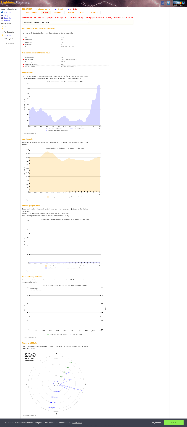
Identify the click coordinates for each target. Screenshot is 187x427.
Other (82, 12)
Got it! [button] (173, 423)
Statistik (73, 9)
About (6, 29)
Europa (6, 16)
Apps (5, 27)
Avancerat (94, 12)
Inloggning (7, 35)
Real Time (7, 12)
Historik (60, 9)
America (7, 20)
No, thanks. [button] (156, 423)
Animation (11, 43)
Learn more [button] (77, 423)
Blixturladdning (31, 12)
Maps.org (15, 2)
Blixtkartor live (44, 9)
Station (45, 12)
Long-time (70, 12)
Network (57, 12)
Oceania (7, 18)
